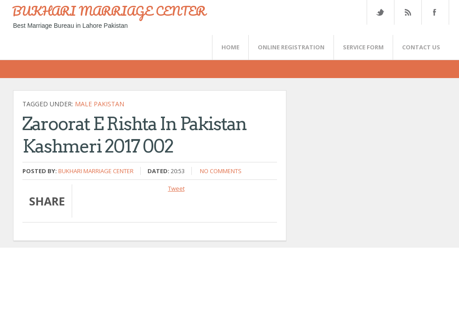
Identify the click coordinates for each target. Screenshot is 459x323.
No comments (221, 171)
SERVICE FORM (363, 47)
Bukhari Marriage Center (96, 171)
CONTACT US (421, 47)
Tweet (176, 188)
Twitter (380, 12)
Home (230, 47)
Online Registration (291, 47)
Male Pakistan (99, 104)
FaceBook (433, 12)
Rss (407, 12)
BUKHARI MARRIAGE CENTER (109, 11)
